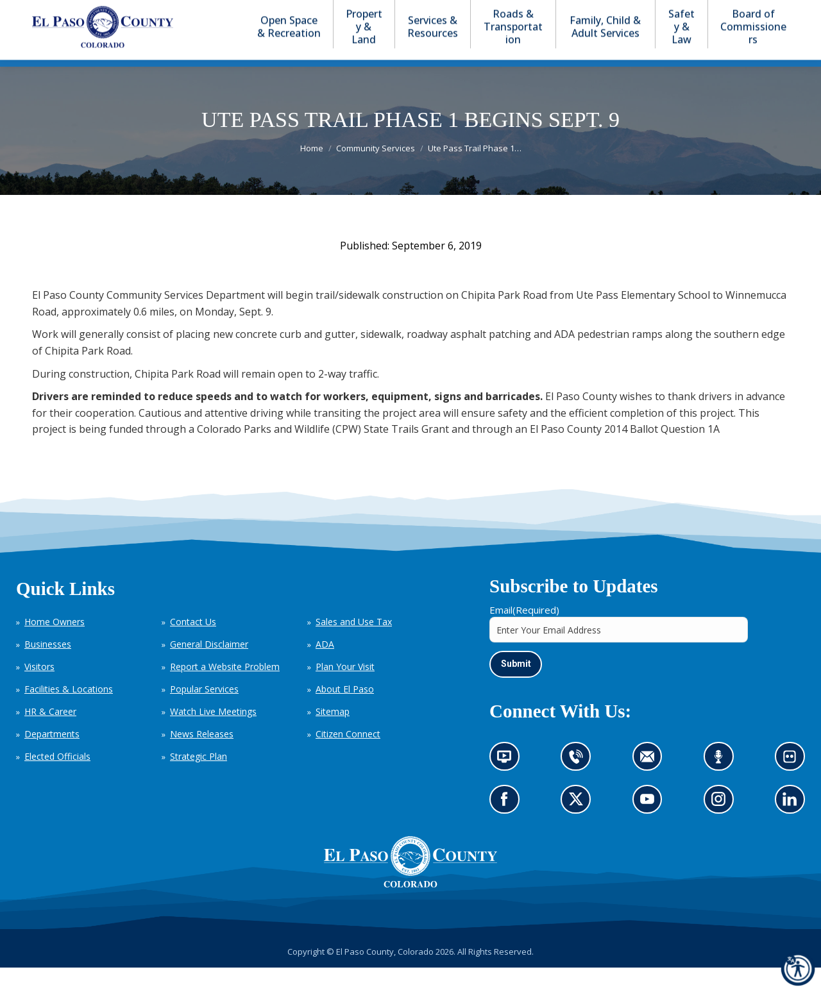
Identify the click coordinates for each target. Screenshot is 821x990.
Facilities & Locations (68, 712)
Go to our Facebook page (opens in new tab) (507, 826)
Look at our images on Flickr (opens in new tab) (794, 783)
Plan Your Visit (345, 690)
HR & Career (50, 734)
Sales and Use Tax (354, 645)
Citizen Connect (348, 757)
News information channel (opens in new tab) (508, 783)
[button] (726, 12)
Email (524, 632)
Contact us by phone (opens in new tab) (579, 783)
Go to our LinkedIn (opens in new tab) (793, 826)
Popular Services (204, 712)
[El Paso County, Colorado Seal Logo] (410, 906)
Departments (52, 757)
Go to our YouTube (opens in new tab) (650, 826)
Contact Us (193, 645)
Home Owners (54, 645)
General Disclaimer (209, 667)
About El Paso (345, 712)
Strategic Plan (198, 779)
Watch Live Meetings (213, 734)
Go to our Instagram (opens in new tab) (722, 826)
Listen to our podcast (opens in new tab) (721, 783)
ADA (325, 667)
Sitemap (333, 734)
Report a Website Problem (225, 690)
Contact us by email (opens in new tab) (651, 783)
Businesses (47, 667)
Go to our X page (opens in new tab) (579, 826)
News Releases (201, 757)
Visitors (39, 690)
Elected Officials (57, 779)
